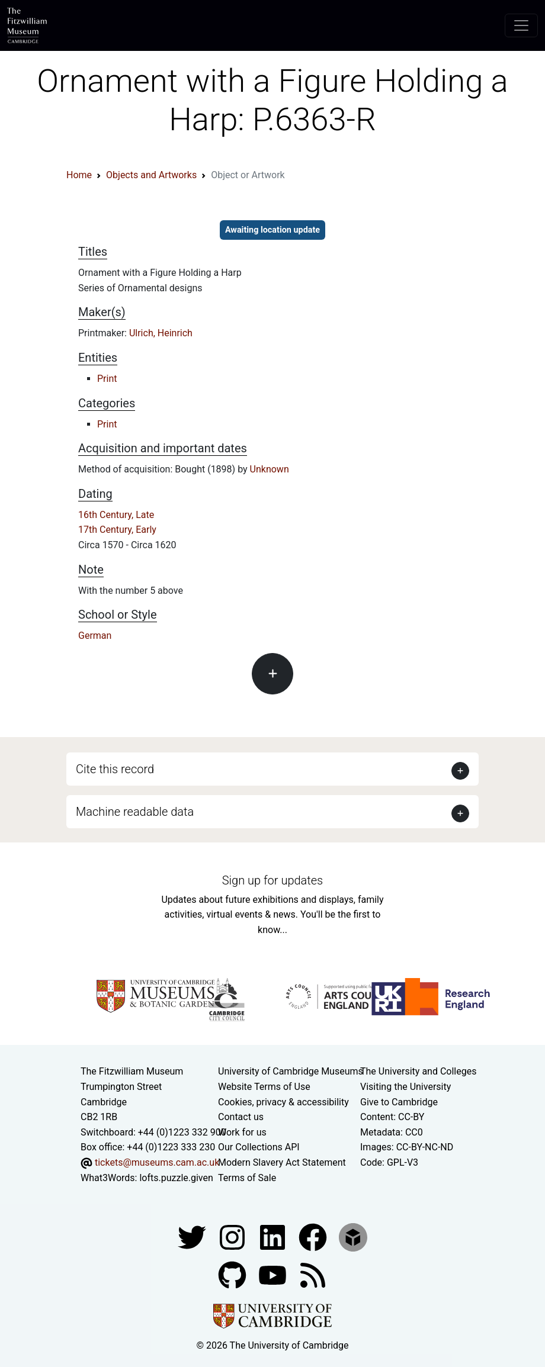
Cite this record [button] (115, 769)
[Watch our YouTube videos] (274, 1274)
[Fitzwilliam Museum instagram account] (233, 1236)
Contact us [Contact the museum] (241, 1116)
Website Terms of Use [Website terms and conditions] (264, 1086)
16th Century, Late (116, 514)
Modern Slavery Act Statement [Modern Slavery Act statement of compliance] (282, 1162)
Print (107, 378)
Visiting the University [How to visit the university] (405, 1086)
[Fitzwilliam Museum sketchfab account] (353, 1236)
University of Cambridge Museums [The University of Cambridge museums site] (290, 1071)
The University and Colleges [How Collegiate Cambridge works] (418, 1071)
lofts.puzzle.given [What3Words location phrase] (176, 1177)
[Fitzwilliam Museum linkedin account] (314, 1236)
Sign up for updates (272, 880)
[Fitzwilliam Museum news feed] (313, 1274)
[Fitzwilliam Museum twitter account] (193, 1236)
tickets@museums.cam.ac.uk (157, 1162)
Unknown (269, 469)
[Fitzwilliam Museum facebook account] (274, 1236)
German (94, 635)
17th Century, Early (117, 529)
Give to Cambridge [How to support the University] (399, 1102)
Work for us (242, 1132)
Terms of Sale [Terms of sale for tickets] (247, 1177)
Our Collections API (259, 1147)
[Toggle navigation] (521, 25)
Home (79, 175)
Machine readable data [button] (135, 812)
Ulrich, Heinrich (161, 333)
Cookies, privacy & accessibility (283, 1102)
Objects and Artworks (151, 175)
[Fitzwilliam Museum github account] (233, 1274)
